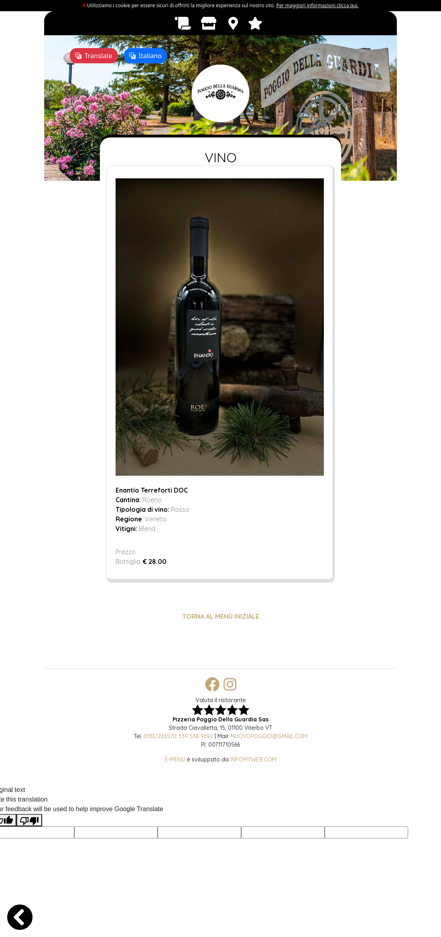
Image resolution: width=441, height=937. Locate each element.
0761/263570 (160, 736)
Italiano (145, 55)
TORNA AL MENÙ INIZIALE (220, 616)
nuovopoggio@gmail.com (269, 736)
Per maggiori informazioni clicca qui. (317, 5)
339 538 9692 (195, 736)
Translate (93, 55)
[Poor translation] (29, 820)
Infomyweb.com (253, 759)
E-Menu (175, 759)
